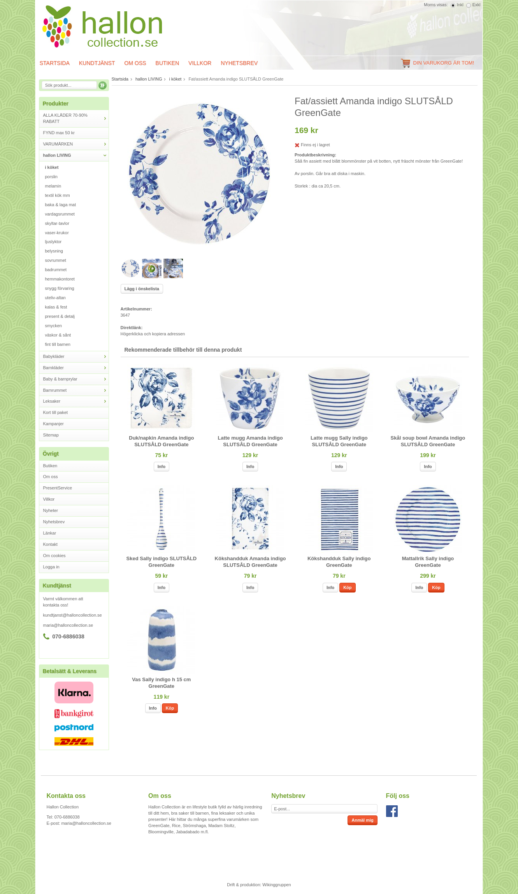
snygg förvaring (59, 288)
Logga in (51, 566)
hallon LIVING (76, 155)
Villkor (199, 63)
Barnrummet (76, 390)
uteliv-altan (55, 297)
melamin (53, 186)
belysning (54, 251)
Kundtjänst (97, 63)
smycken (53, 325)
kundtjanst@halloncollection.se (72, 615)
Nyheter (50, 510)
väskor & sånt (58, 335)
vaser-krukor (57, 232)
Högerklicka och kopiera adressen (153, 333)
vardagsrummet (60, 214)
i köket (52, 167)
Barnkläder (76, 367)
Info (161, 466)
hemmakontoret (60, 279)
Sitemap (51, 435)
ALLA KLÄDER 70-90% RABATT (76, 118)
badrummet (56, 269)
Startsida (55, 63)
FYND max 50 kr (59, 132)
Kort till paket (55, 412)
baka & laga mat (60, 204)
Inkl (460, 4)
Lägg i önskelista (142, 288)
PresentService (57, 488)
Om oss (135, 63)
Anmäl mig (362, 820)
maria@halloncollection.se (68, 625)
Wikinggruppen (276, 884)
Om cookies (54, 555)
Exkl (476, 4)
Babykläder (76, 356)
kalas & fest (56, 307)
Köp (347, 587)
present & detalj (60, 316)
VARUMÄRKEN (76, 144)
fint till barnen (57, 344)
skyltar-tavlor (57, 223)
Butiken (167, 63)
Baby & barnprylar (76, 379)
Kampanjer (53, 423)
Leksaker (76, 401)
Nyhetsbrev (239, 63)
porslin (51, 176)
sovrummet (55, 260)
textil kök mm (57, 195)
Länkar (49, 533)
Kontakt (50, 544)
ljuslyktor (53, 241)
